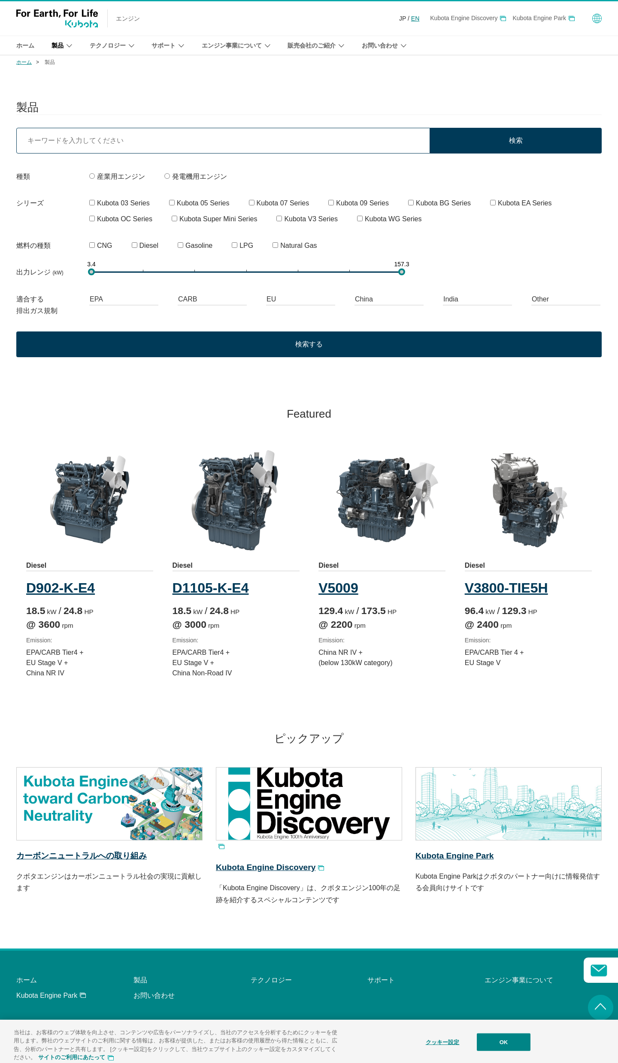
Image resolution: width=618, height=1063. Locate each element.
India (450, 299)
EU (271, 299)
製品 (140, 980)
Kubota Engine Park (539, 18)
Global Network (597, 18)
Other (540, 299)
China (364, 299)
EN (415, 18)
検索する (309, 344)
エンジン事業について (519, 980)
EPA (96, 299)
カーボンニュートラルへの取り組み (81, 855)
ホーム (25, 45)
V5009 (340, 588)
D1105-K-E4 (211, 588)
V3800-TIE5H (509, 588)
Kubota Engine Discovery (463, 18)
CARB (187, 299)
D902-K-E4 (60, 588)
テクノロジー (271, 980)
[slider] (91, 271)
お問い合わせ (154, 995)
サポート (381, 980)
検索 (516, 140)
